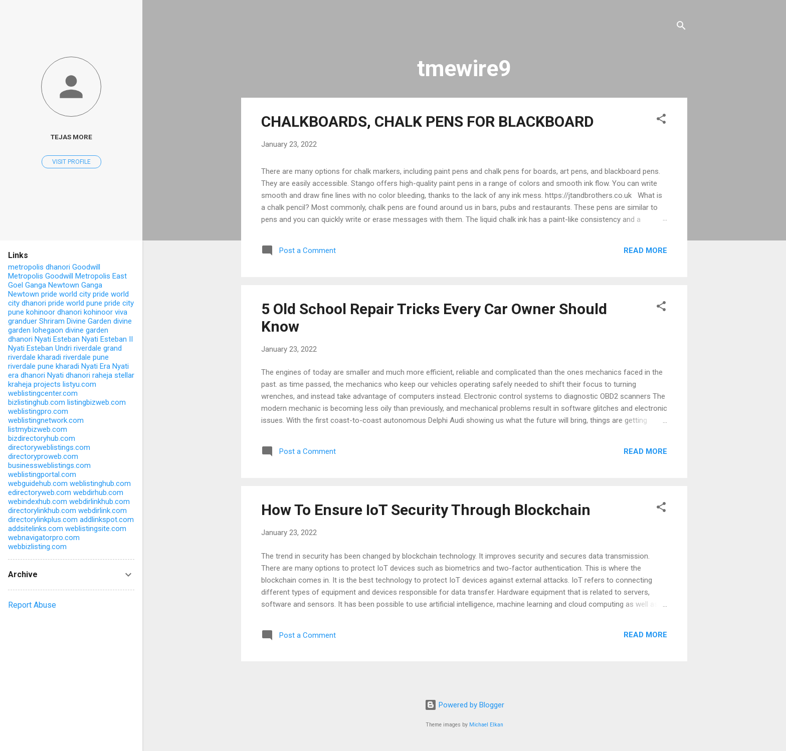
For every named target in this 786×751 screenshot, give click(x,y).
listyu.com (79, 384)
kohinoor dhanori (54, 312)
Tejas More (71, 137)
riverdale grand (98, 348)
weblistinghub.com (100, 483)
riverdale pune (86, 357)
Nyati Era (95, 366)
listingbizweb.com (96, 402)
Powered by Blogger (464, 704)
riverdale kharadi (34, 357)
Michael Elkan (486, 724)
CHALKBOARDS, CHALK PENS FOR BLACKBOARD (427, 121)
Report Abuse (32, 605)
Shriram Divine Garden (75, 321)
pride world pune (75, 303)
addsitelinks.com (35, 528)
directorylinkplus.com (43, 519)
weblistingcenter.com (43, 393)
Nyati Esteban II (107, 339)
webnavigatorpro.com (44, 537)
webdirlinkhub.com (99, 501)
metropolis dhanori (39, 267)
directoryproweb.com (43, 456)
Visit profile (71, 161)
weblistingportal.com (42, 474)
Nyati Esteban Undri (40, 348)
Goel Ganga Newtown (43, 285)
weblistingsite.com (95, 528)
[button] (661, 120)
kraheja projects (34, 384)
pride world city (66, 294)
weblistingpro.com (38, 411)
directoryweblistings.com (49, 447)
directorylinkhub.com (42, 510)
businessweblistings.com (49, 465)
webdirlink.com (102, 510)
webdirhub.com (98, 492)
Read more (645, 250)
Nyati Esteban (57, 339)
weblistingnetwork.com (46, 420)
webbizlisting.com (37, 546)
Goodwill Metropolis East (86, 276)
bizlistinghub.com (36, 402)
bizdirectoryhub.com (41, 438)
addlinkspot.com (107, 519)
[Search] (681, 27)
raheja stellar (113, 375)
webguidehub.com (38, 483)
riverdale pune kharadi (43, 366)
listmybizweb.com (37, 429)
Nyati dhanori (68, 375)
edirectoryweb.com (39, 492)
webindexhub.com (37, 501)
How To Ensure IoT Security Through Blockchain (426, 510)
